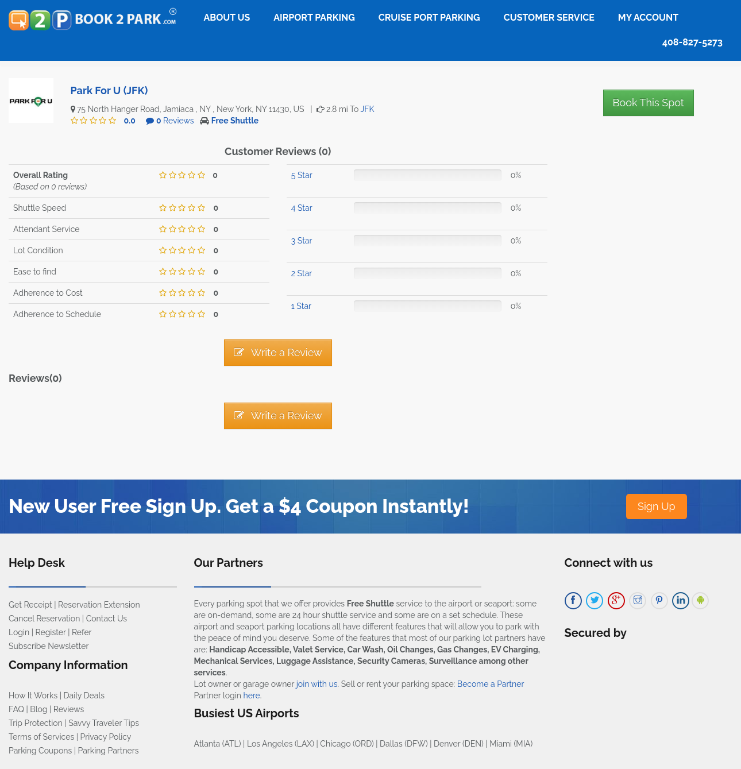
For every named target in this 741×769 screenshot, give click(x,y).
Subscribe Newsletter (48, 646)
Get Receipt (30, 604)
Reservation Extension (99, 604)
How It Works (33, 695)
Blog (38, 709)
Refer (82, 632)
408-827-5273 (692, 42)
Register (51, 632)
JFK (368, 109)
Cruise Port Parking (429, 17)
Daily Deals (84, 695)
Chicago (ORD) (346, 743)
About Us (227, 17)
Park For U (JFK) (109, 90)
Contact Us (106, 618)
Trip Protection (36, 723)
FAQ (16, 709)
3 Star (301, 240)
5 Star (301, 175)
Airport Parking (313, 17)
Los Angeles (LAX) (280, 743)
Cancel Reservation (44, 618)
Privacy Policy (106, 736)
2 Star (301, 273)
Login (19, 632)
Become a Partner (490, 684)
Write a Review (278, 352)
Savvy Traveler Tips (103, 723)
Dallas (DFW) (404, 743)
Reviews (175, 120)
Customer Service (549, 17)
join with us (317, 684)
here (251, 695)
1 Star (301, 306)
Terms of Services (41, 736)
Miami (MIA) (510, 743)
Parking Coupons (40, 750)
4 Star (301, 207)
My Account (648, 17)
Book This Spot (648, 102)
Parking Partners (108, 750)
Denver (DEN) (459, 743)
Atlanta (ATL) (217, 743)
